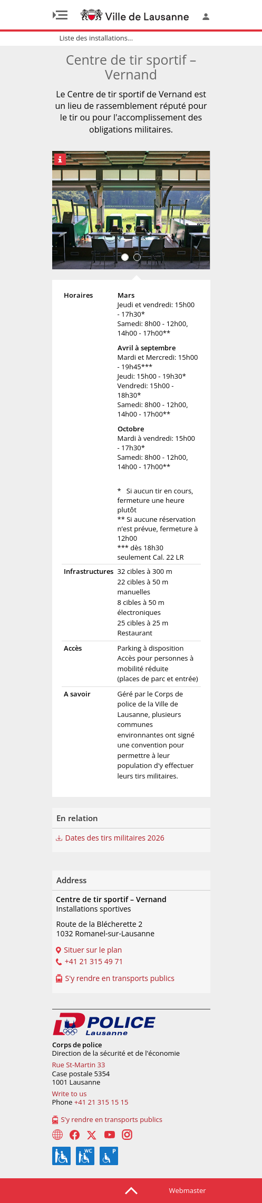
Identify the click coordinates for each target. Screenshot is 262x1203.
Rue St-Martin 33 (78, 1064)
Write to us (69, 1093)
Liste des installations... (96, 38)
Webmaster (187, 1190)
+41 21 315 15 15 (101, 1102)
